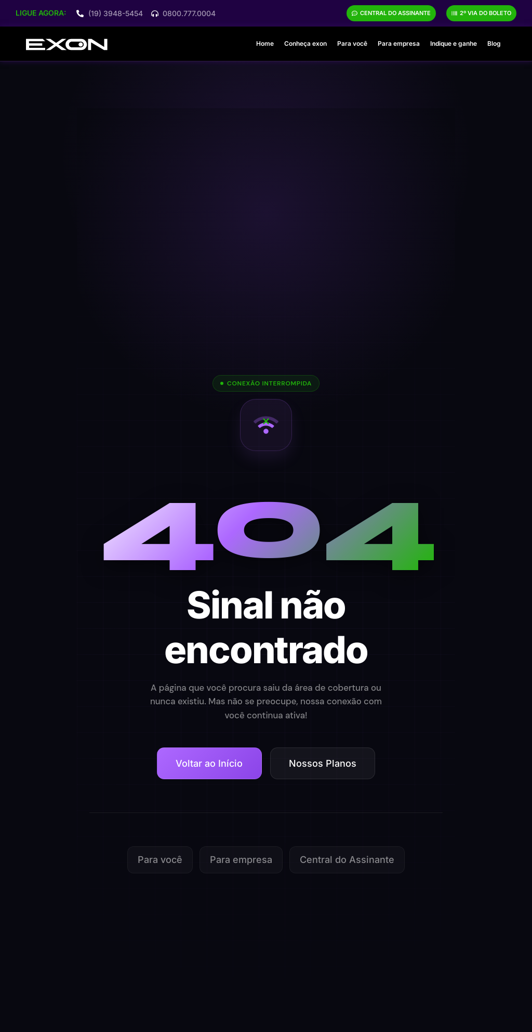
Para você (352, 43)
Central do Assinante (347, 859)
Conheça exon (305, 43)
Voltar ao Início (209, 763)
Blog (494, 43)
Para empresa (399, 43)
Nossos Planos (322, 763)
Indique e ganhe (453, 43)
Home (265, 43)
